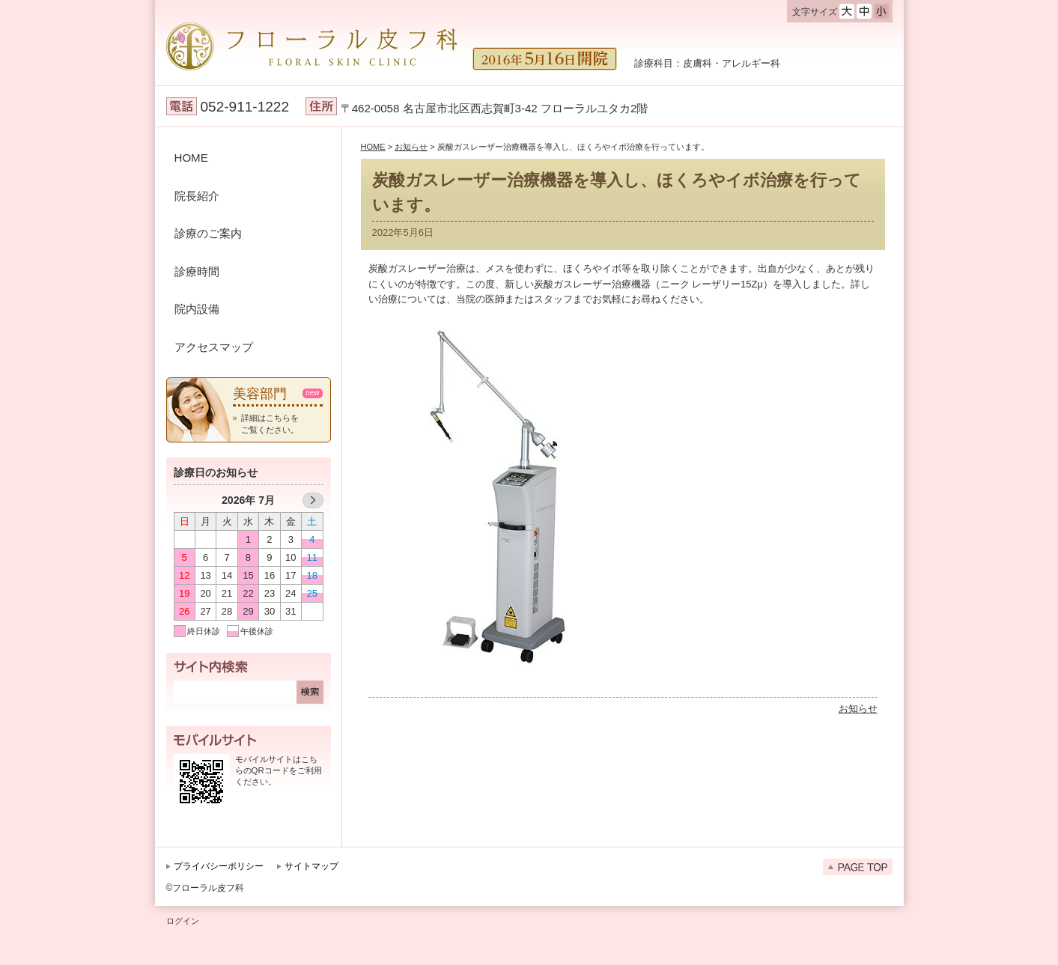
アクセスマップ (213, 347)
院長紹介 (196, 195)
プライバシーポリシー (219, 866)
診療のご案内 (208, 233)
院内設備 (196, 308)
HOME (191, 157)
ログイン (182, 920)
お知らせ (858, 708)
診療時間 (196, 271)
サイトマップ (311, 866)
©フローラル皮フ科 (205, 888)
